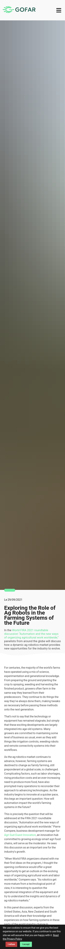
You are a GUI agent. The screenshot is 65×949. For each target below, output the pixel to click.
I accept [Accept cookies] (26, 944)
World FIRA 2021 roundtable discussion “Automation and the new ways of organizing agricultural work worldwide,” (31, 634)
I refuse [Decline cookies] (11, 944)
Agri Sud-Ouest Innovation (20, 835)
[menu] (58, 10)
